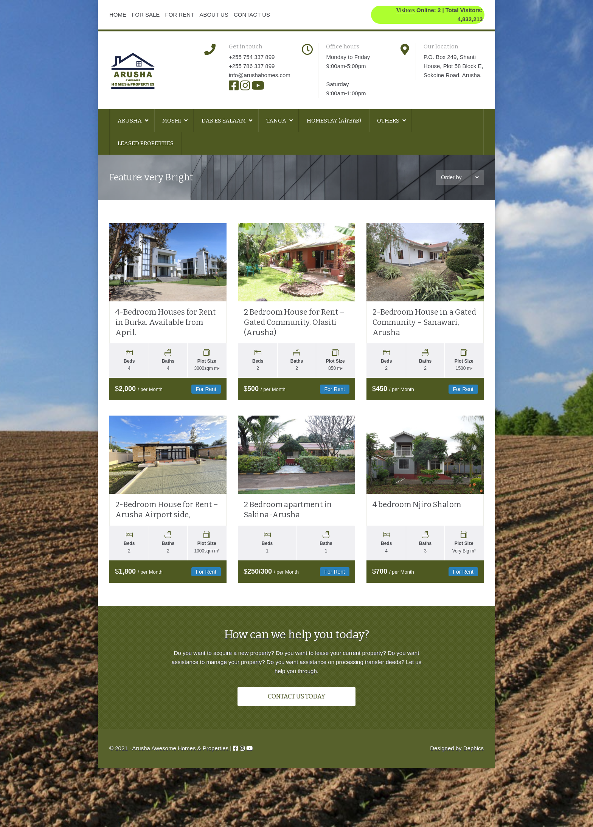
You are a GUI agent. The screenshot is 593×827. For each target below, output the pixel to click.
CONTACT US (252, 14)
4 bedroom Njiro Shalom (417, 518)
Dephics (473, 769)
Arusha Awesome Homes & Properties (180, 769)
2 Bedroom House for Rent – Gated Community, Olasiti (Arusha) (294, 329)
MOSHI (172, 120)
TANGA (276, 120)
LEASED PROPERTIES (146, 143)
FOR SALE (146, 14)
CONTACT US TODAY (296, 717)
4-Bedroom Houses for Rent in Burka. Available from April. (165, 329)
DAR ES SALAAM (224, 120)
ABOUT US (213, 14)
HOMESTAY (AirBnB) (334, 120)
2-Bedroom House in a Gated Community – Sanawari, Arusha (424, 329)
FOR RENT (179, 14)
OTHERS (389, 120)
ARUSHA (130, 120)
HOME (117, 14)
